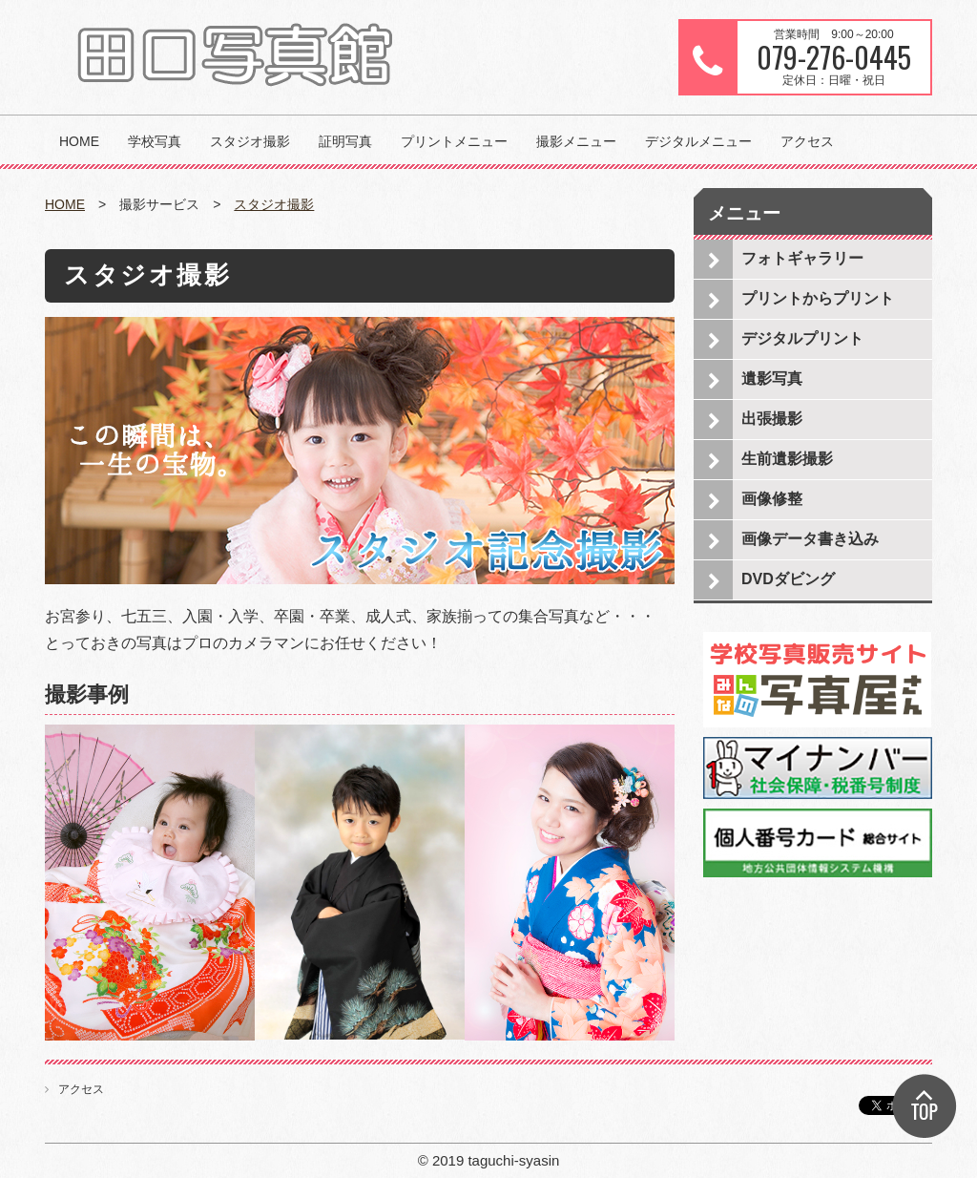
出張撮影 (771, 418)
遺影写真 (771, 378)
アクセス (807, 141)
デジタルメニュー (698, 141)
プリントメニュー (454, 141)
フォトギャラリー (802, 258)
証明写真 (345, 141)
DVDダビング (788, 579)
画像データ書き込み (810, 539)
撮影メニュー (576, 141)
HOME (79, 141)
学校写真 (154, 141)
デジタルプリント (802, 338)
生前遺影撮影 (787, 459)
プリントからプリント (817, 298)
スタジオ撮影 (250, 141)
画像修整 (771, 499)
